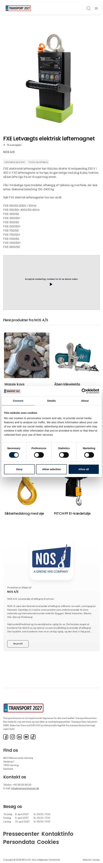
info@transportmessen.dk (25, 788)
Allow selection (51, 469)
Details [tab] (51, 400)
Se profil (17, 643)
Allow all (83, 469)
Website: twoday (91, 860)
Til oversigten (14, 145)
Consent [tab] (18, 400)
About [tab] (85, 400)
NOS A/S (9, 152)
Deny (19, 469)
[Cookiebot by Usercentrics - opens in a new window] (84, 391)
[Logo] (18, 8)
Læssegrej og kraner (14, 162)
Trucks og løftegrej (38, 162)
